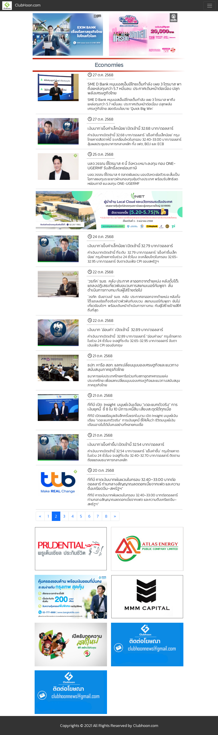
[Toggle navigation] (209, 5)
